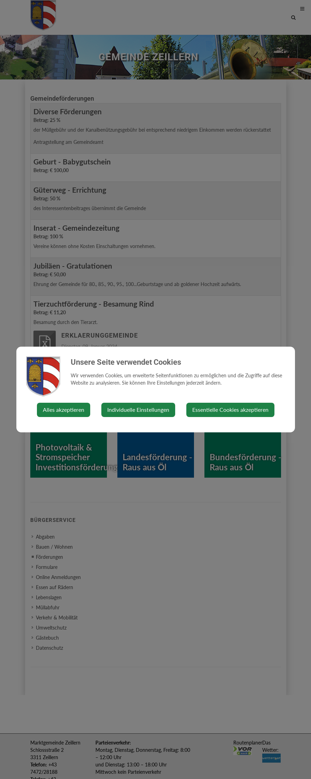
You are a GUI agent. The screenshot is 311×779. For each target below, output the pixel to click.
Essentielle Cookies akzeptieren (230, 409)
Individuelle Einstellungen (138, 409)
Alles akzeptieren (63, 409)
